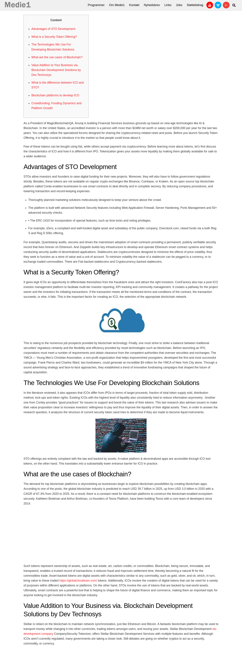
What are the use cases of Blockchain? (57, 57)
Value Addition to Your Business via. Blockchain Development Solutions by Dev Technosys (56, 70)
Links (167, 5)
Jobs (179, 5)
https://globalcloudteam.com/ (78, 580)
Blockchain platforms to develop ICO (55, 95)
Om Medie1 (117, 5)
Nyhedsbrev (152, 5)
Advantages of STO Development (53, 29)
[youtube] (209, 5)
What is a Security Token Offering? (54, 36)
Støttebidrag (195, 5)
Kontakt (134, 5)
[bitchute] (226, 5)
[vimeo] (218, 5)
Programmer (96, 5)
